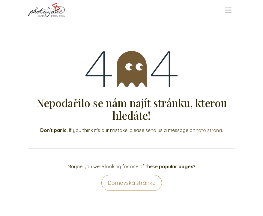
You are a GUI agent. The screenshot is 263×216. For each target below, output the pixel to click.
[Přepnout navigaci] (228, 10)
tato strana (209, 130)
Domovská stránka (132, 182)
